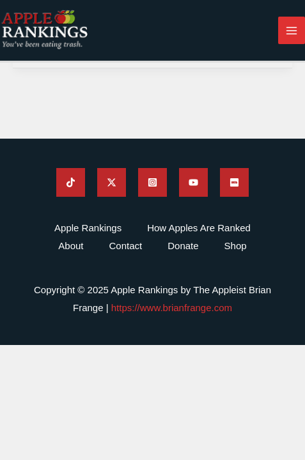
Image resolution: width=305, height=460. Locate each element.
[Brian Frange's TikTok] (70, 182)
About (70, 245)
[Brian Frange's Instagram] (152, 182)
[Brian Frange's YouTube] (193, 182)
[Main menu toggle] (292, 30)
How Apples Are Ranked (199, 227)
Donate (183, 245)
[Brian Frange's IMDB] (234, 182)
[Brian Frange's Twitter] (111, 182)
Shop (235, 245)
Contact (126, 245)
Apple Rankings (87, 227)
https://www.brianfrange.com (171, 307)
